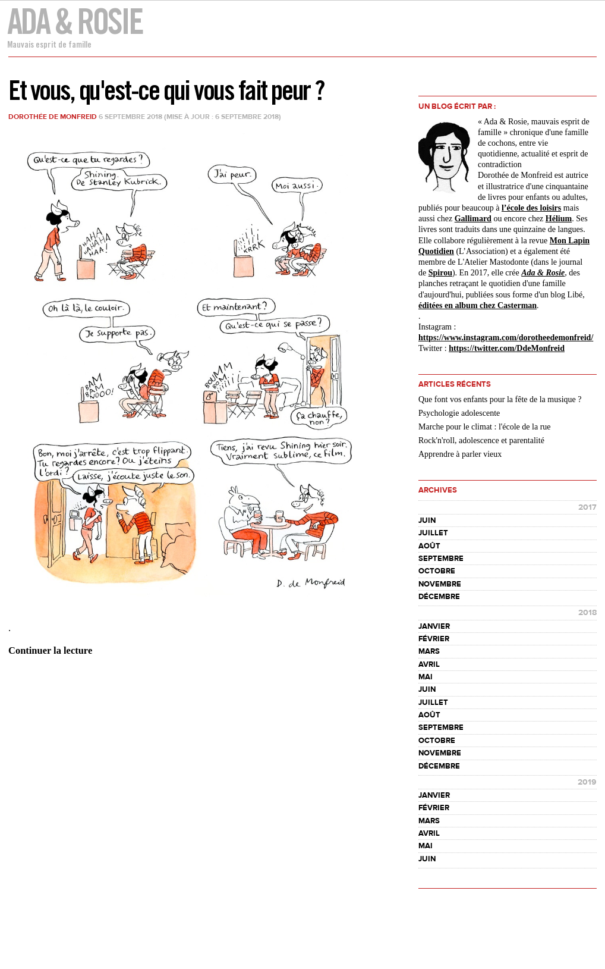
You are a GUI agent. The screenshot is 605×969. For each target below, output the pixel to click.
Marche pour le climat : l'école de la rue (484, 426)
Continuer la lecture (50, 650)
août (429, 546)
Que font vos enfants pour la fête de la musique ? (499, 399)
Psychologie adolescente (459, 413)
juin (427, 520)
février (433, 639)
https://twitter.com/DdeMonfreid (507, 348)
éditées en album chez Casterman (477, 305)
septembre (441, 558)
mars (429, 651)
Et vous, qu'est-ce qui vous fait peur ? (166, 90)
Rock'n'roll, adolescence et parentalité (481, 440)
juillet (433, 533)
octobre (436, 571)
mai (425, 677)
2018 (587, 612)
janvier (434, 626)
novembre (439, 584)
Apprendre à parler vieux (460, 454)
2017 (587, 507)
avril (429, 664)
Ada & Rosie (74, 21)
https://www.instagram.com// (505, 337)
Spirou (440, 272)
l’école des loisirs (531, 207)
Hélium (559, 218)
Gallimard (473, 218)
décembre (439, 596)
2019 (587, 782)
